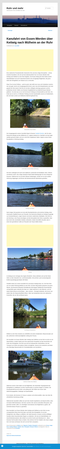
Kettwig (11, 426)
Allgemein (25, 425)
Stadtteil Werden (39, 133)
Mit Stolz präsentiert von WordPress (36, 443)
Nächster (51, 30)
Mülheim (15, 426)
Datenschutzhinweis (16, 435)
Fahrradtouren (24, 25)
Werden (36, 426)
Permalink (17, 428)
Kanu (8, 426)
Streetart (16, 25)
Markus (19, 425)
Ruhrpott (32, 426)
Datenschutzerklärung (21, 443)
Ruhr (23, 426)
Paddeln (30, 425)
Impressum (9, 435)
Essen (48, 425)
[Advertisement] (30, 60)
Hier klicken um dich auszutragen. (42, 446)
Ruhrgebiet (9, 25)
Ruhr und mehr (15, 8)
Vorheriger (9, 30)
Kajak (51, 425)
